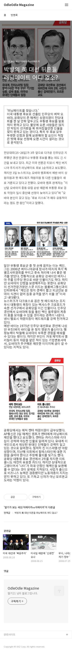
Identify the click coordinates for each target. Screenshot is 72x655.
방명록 (14, 15)
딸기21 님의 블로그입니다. (23, 593)
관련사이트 (9, 634)
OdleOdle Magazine (19, 5)
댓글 (6, 571)
